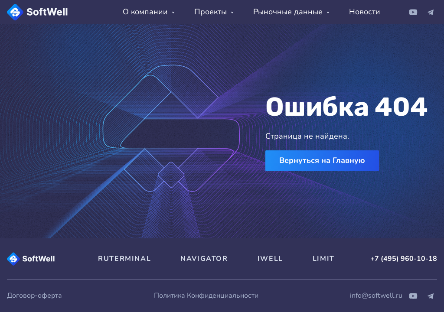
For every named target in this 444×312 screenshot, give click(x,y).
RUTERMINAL (124, 258)
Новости (364, 11)
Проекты (213, 11)
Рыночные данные (291, 11)
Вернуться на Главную (322, 160)
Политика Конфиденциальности (206, 296)
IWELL (270, 258)
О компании (148, 11)
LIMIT (324, 258)
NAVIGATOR (204, 258)
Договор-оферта (34, 296)
